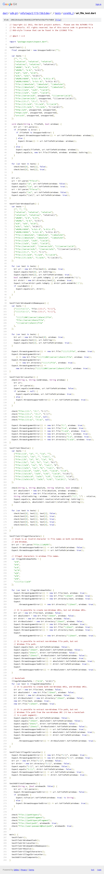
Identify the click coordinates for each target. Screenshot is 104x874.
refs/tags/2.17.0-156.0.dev (35, 13)
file (58, 20)
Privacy (24, 869)
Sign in (98, 4)
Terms (31, 869)
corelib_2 (68, 13)
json (99, 869)
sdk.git (14, 13)
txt (92, 869)
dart (5, 13)
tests (58, 13)
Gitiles (16, 869)
